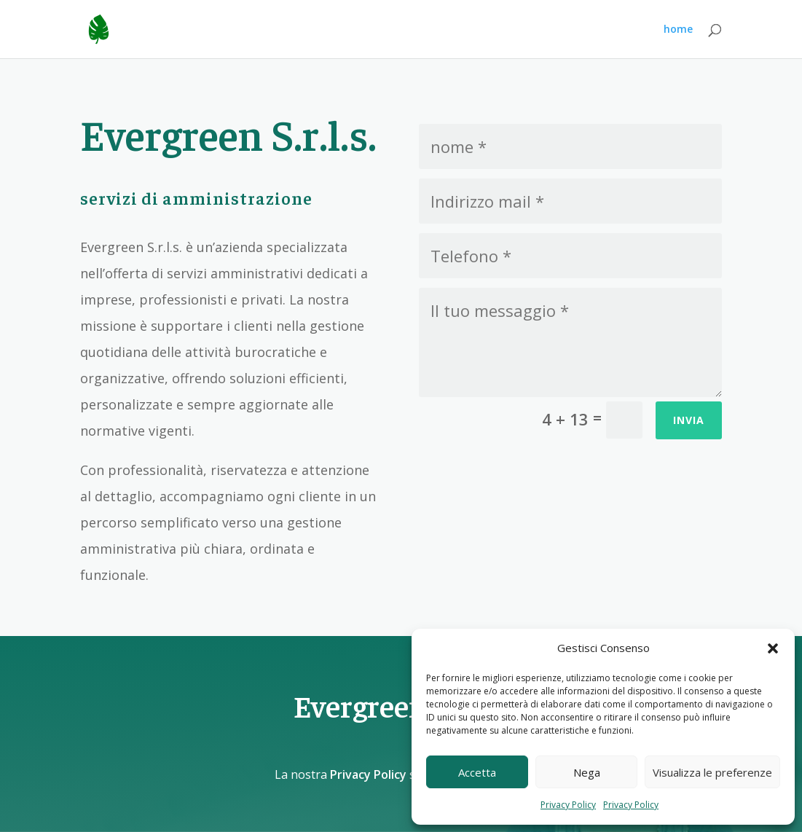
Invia (688, 420)
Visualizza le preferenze (712, 772)
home (678, 30)
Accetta (477, 772)
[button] (773, 648)
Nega (586, 772)
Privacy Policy (568, 804)
